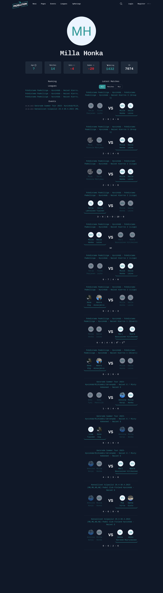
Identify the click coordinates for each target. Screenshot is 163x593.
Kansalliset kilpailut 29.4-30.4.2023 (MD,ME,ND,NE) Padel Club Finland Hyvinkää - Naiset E (110, 487)
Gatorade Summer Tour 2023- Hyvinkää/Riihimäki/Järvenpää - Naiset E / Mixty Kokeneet (52, 106)
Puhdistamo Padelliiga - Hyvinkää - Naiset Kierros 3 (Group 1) (52, 90)
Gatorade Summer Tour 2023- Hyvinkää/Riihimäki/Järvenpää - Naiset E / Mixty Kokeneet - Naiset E (110, 384)
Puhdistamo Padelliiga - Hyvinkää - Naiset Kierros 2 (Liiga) (52, 94)
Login (130, 4)
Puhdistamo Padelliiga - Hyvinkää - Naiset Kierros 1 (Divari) (52, 97)
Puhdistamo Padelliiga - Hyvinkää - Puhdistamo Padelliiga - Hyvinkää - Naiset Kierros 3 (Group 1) (110, 95)
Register (141, 4)
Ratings (76, 4)
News (34, 4)
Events (53, 4)
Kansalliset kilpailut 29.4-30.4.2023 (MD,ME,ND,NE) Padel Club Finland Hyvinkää (52, 109)
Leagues (64, 4)
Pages (43, 4)
